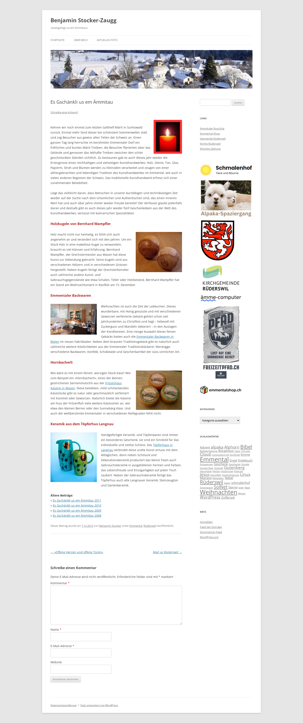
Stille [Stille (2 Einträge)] (241, 487)
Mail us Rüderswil (167, 552)
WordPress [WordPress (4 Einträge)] (210, 497)
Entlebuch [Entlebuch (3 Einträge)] (245, 460)
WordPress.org (209, 537)
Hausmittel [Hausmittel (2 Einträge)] (206, 471)
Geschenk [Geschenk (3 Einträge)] (221, 464)
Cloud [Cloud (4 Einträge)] (205, 454)
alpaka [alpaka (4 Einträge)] (217, 447)
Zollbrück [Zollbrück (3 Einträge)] (228, 497)
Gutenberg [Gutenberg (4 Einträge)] (234, 467)
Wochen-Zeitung (210, 149)
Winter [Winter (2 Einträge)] (242, 493)
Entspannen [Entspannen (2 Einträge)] (206, 464)
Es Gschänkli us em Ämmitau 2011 (77, 500)
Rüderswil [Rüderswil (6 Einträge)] (211, 481)
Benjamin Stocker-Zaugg (83, 20)
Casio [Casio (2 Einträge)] (237, 451)
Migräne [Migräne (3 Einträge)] (206, 478)
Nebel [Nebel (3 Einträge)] (229, 478)
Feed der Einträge (211, 527)
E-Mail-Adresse (62, 646)
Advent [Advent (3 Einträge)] (205, 447)
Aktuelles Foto (107, 40)
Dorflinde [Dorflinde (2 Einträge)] (235, 454)
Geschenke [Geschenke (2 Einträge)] (235, 464)
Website (56, 662)
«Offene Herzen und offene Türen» (76, 552)
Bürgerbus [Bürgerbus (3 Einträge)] (226, 451)
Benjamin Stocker (110, 526)
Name (55, 630)
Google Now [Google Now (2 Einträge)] (206, 468)
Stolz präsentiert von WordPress (99, 705)
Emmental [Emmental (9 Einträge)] (214, 459)
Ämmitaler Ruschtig (212, 128)
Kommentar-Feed (211, 532)
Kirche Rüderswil (210, 144)
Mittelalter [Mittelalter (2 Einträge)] (218, 478)
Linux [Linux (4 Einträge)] (245, 474)
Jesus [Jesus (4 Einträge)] (205, 474)
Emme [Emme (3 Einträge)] (245, 454)
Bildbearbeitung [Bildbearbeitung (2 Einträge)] (209, 451)
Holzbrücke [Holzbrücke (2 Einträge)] (227, 471)
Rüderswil (150, 526)
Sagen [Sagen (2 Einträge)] (227, 483)
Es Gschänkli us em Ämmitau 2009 (77, 510)
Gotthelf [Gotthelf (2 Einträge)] (218, 468)
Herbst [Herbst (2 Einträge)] (216, 471)
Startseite (57, 40)
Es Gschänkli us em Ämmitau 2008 (77, 516)
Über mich (81, 40)
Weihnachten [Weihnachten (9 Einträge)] (218, 492)
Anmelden (206, 522)
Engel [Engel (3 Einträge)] (233, 460)
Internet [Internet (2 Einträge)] (238, 471)
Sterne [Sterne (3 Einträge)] (233, 487)
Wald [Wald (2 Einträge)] (247, 487)
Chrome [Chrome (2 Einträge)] (245, 451)
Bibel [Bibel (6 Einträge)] (246, 446)
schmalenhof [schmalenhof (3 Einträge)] (240, 483)
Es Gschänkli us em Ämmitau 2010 (77, 505)
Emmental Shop (210, 133)
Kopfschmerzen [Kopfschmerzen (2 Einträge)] (230, 475)
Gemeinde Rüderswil (213, 138)
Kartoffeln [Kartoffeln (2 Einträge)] (215, 475)
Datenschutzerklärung (63, 705)
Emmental (135, 526)
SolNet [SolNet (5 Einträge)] (220, 487)
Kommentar (60, 583)
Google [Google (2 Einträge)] (245, 464)
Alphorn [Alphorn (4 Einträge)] (231, 447)
